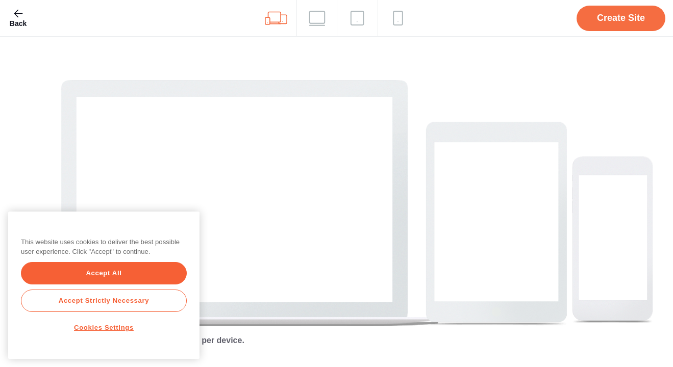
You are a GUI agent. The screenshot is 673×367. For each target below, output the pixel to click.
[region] (104, 285)
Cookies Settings (104, 327)
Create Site (621, 18)
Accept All (103, 273)
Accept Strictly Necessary (104, 300)
